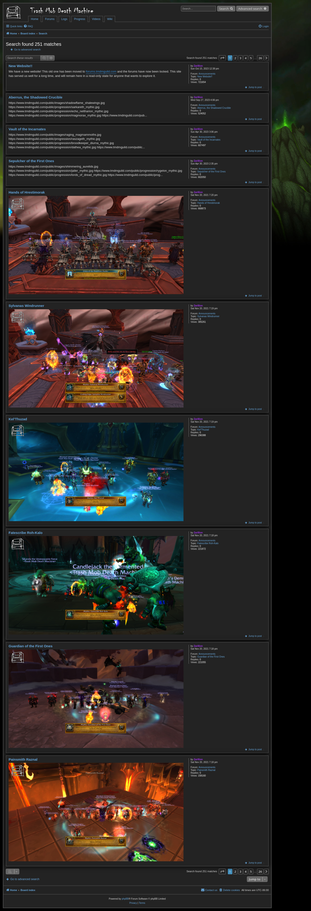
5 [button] (251, 58)
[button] (222, 58)
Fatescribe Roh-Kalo (208, 543)
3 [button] (240, 58)
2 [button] (235, 58)
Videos (96, 19)
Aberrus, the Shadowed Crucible (214, 108)
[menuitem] (28, 26)
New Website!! (204, 76)
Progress (79, 19)
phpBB (125, 899)
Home (34, 19)
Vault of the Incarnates (208, 139)
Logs (64, 19)
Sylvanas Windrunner (208, 316)
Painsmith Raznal (206, 770)
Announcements (207, 73)
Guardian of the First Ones (211, 656)
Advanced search (250, 9)
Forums (50, 19)
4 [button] (245, 58)
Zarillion (198, 66)
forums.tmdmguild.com (101, 71)
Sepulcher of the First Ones (211, 171)
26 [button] (260, 58)
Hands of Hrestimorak (208, 203)
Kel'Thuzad (203, 429)
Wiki (109, 19)
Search (224, 9)
